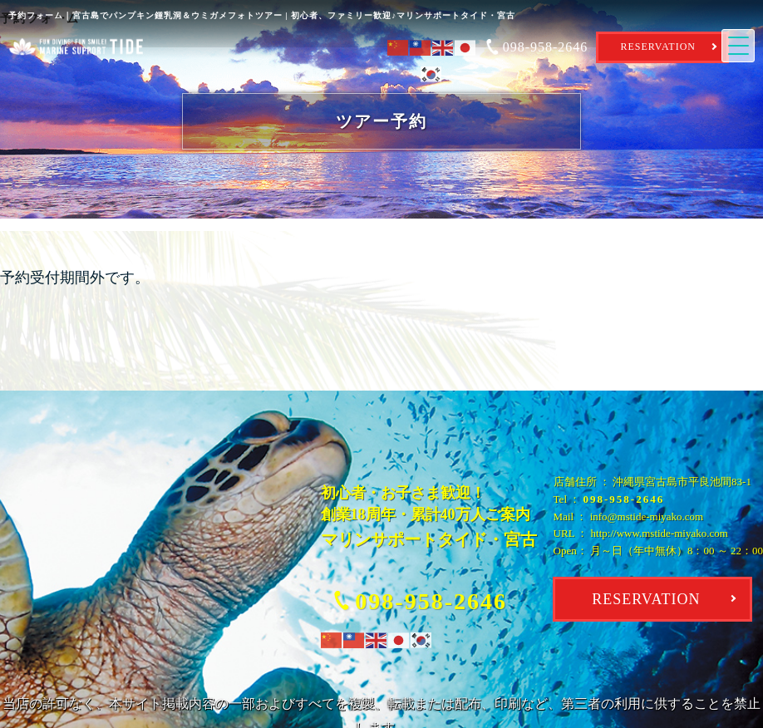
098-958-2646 (624, 499)
